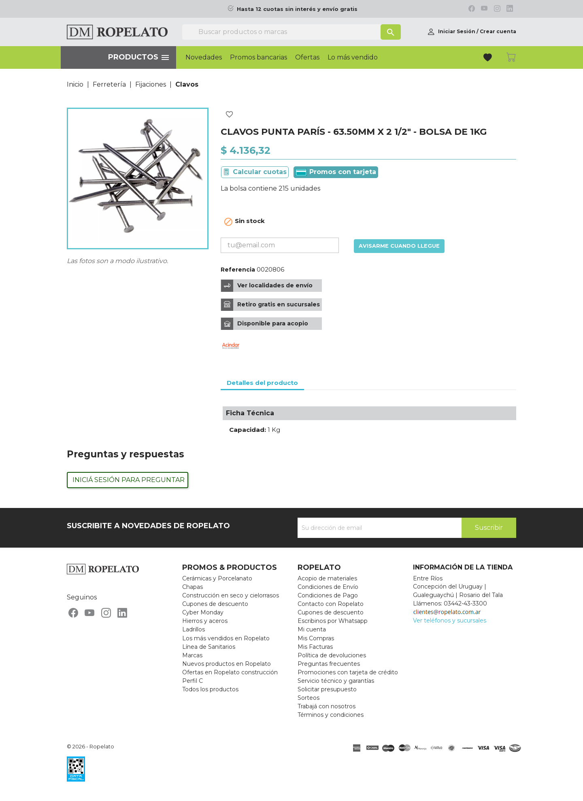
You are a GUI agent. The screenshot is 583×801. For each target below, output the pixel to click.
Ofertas (307, 57)
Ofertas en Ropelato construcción (230, 672)
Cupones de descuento (215, 604)
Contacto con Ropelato (331, 604)
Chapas (192, 587)
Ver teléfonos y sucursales (449, 620)
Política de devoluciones (332, 655)
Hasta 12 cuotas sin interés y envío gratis (297, 9)
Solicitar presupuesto (327, 689)
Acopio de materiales (327, 578)
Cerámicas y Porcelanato (217, 578)
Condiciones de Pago (328, 595)
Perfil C (192, 680)
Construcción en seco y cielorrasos (230, 595)
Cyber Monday (202, 612)
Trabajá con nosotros (326, 706)
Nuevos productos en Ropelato (226, 663)
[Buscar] (291, 32)
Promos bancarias (258, 57)
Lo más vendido (353, 57)
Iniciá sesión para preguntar (128, 480)
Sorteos (308, 697)
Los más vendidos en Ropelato (226, 638)
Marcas (192, 655)
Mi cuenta (312, 629)
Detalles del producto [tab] (262, 383)
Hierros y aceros (205, 621)
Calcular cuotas (260, 172)
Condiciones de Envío (328, 587)
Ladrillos (193, 629)
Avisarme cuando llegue (399, 246)
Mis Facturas (315, 646)
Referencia (238, 269)
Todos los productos (210, 689)
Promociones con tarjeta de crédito (348, 672)
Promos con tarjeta (336, 172)
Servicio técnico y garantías (336, 680)
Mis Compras (316, 638)
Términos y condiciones (331, 714)
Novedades (203, 57)
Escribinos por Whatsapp (333, 621)
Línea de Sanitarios (208, 646)
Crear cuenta (498, 31)
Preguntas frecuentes (329, 663)
